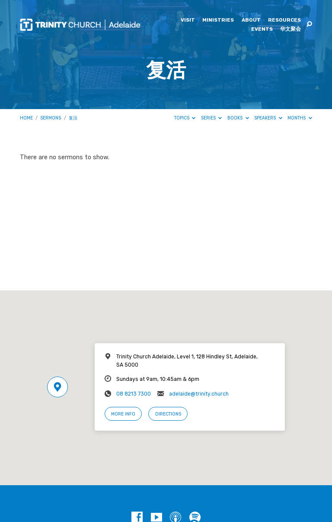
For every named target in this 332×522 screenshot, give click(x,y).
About (251, 20)
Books (238, 118)
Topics (185, 118)
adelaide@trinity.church (199, 394)
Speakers (268, 118)
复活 (73, 118)
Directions (168, 414)
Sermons (50, 118)
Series (211, 118)
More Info (123, 414)
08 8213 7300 (133, 394)
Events (262, 29)
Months (299, 118)
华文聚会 (290, 29)
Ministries (218, 20)
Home (26, 118)
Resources (284, 20)
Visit (188, 20)
